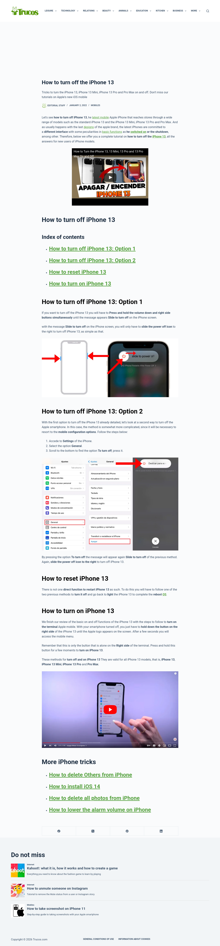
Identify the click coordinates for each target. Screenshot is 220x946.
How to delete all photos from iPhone (94, 798)
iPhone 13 (158, 136)
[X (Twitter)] (93, 831)
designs (89, 127)
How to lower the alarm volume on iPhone (100, 809)
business (180, 11)
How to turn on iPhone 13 (80, 283)
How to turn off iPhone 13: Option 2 (92, 260)
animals (126, 11)
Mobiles (95, 105)
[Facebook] (59, 831)
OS (164, 594)
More (196, 11)
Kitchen (163, 11)
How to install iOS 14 (74, 786)
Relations (91, 11)
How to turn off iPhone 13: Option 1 (92, 248)
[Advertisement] (110, 49)
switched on (138, 132)
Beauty (109, 11)
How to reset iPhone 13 (77, 272)
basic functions (112, 132)
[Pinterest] (127, 831)
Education (144, 11)
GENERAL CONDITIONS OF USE (98, 939)
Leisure (51, 11)
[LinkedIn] (161, 831)
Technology (70, 11)
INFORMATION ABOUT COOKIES (134, 939)
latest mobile (100, 117)
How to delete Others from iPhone (90, 775)
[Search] (207, 11)
